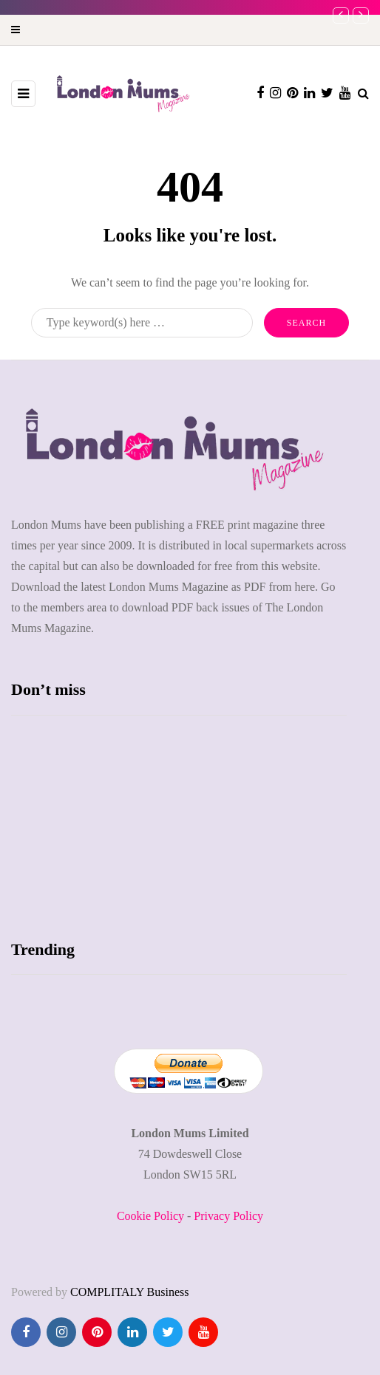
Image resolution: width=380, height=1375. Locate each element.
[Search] (142, 322)
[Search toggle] (363, 93)
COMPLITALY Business (129, 1292)
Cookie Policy (150, 1216)
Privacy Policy (228, 1216)
